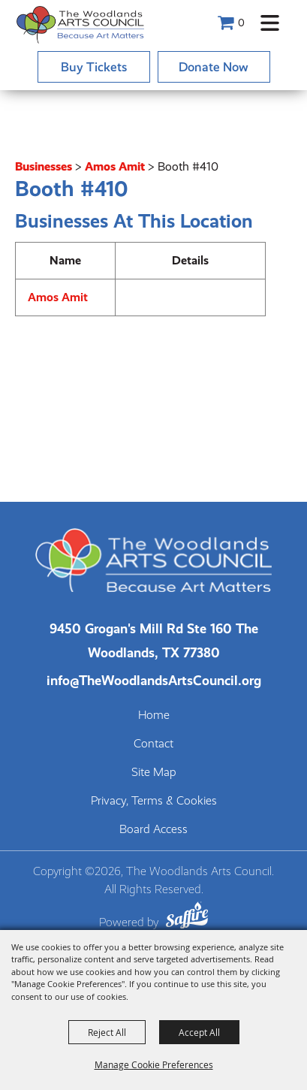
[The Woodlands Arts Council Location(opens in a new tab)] (154, 640)
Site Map (153, 772)
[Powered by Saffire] (187, 917)
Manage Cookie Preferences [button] (154, 1064)
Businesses (43, 166)
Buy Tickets (94, 66)
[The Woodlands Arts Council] (80, 24)
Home (154, 715)
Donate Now (213, 66)
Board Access (153, 829)
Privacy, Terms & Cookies (154, 801)
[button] (270, 23)
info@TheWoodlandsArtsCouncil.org (154, 680)
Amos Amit (115, 166)
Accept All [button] (199, 1032)
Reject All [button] (107, 1032)
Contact (153, 743)
